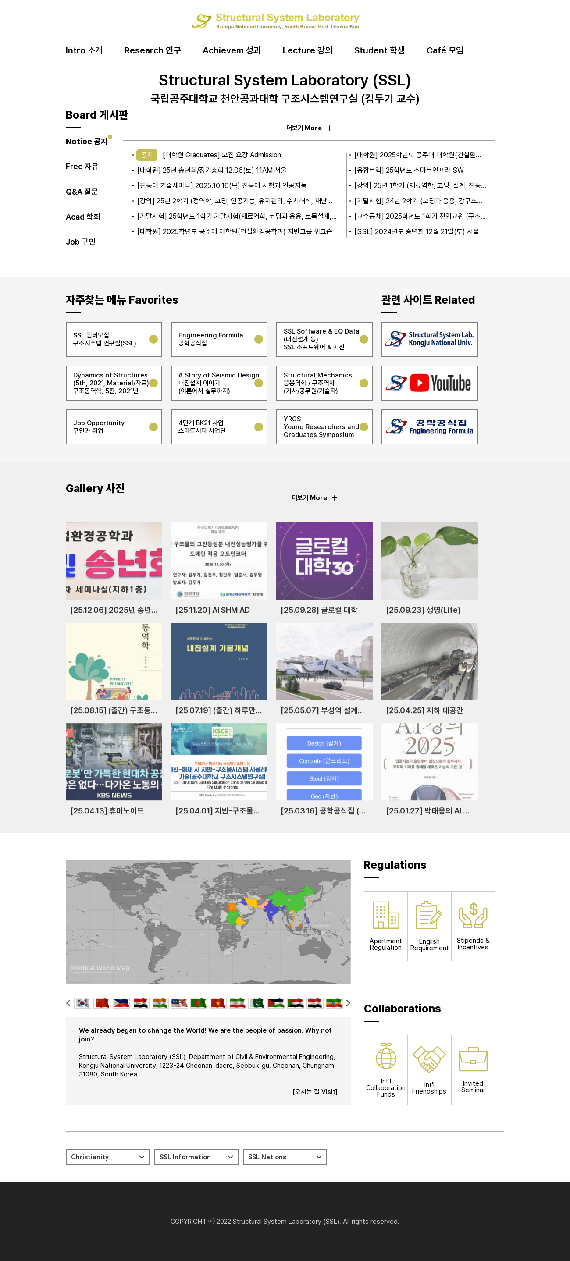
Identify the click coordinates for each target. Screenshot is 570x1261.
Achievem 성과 (232, 51)
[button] (68, 1003)
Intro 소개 (84, 51)
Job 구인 (81, 241)
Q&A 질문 (82, 191)
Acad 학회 (83, 216)
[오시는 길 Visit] (315, 1092)
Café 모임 (445, 51)
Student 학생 (379, 51)
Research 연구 (153, 51)
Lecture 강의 (307, 51)
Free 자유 (82, 166)
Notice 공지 (87, 141)
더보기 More (309, 127)
